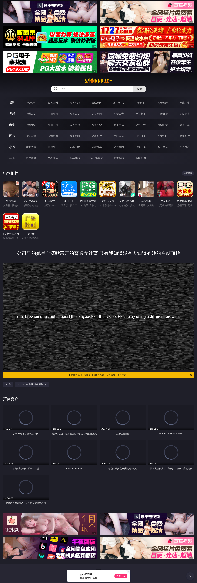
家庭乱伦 (53, 147)
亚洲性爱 (31, 125)
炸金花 (140, 102)
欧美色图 (75, 136)
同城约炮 (31, 158)
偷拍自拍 (53, 125)
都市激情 (31, 147)
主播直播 (163, 113)
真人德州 (53, 102)
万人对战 (75, 102)
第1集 (8, 384)
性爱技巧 (185, 147)
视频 (12, 114)
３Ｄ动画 (97, 113)
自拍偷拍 (53, 113)
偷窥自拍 (31, 136)
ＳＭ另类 (185, 113)
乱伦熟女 (163, 125)
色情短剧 (141, 158)
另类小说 (141, 147)
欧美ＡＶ (75, 113)
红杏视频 (119, 158)
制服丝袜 (119, 125)
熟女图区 (163, 136)
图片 (12, 136)
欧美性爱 (97, 125)
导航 (12, 158)
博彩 (12, 102)
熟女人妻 (119, 113)
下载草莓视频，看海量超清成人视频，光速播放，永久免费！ (130, 375)
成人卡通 (75, 125)
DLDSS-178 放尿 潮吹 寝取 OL (32, 384)
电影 (12, 125)
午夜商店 (53, 158)
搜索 (139, 89)
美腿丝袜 (119, 136)
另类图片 (185, 136)
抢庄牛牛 (185, 102)
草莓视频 (75, 158)
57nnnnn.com (98, 81)
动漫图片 (97, 136)
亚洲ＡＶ (31, 113)
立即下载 (120, 575)
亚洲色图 (53, 136)
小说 (12, 147)
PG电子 (31, 102)
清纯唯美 (141, 136)
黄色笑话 (163, 147)
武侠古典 (97, 147)
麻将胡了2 (118, 102)
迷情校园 (119, 147)
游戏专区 (97, 102)
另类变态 (185, 125)
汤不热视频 (96, 158)
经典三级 (141, 125)
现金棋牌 (163, 102)
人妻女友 (75, 147)
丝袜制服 (141, 113)
